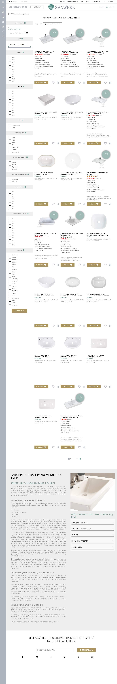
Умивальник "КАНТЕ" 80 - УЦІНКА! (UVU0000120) (71, 52)
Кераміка (15, 179)
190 (13, 237)
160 (13, 226)
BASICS (14, 262)
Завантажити (96, 1)
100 (13, 192)
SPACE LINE (15, 298)
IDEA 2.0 (14, 269)
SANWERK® (15, 152)
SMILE (14, 295)
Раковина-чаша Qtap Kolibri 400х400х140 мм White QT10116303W (44, 296)
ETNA (13, 267)
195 (13, 240)
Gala (13, 137)
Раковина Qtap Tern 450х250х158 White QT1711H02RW (43, 417)
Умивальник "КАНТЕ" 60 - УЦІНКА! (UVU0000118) (44, 52)
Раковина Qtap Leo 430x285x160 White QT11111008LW (42, 356)
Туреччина (15, 167)
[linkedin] (27, 657)
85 (12, 208)
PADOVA (14, 286)
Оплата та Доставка (72, 1)
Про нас (62, 1)
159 (13, 223)
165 (13, 228)
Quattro (14, 149)
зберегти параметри (17, 33)
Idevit (13, 140)
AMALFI (14, 257)
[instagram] (41, 657)
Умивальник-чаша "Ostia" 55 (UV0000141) (45, 234)
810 (13, 74)
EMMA (14, 264)
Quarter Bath (15, 147)
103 (13, 113)
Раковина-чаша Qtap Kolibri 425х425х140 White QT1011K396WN (97, 235)
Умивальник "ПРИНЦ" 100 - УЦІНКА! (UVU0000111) (72, 416)
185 (13, 235)
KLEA (13, 274)
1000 (13, 79)
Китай (14, 164)
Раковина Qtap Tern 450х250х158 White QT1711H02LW (95, 356)
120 (13, 199)
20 (12, 98)
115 (13, 196)
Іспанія (14, 162)
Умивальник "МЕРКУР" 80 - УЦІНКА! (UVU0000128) (98, 112)
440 (13, 57)
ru (110, 7)
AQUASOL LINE (16, 259)
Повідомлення (25, 1)
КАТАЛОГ (37, 7)
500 (13, 62)
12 (12, 91)
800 (13, 71)
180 (13, 206)
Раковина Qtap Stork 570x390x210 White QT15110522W (43, 174)
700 (13, 69)
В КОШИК (41, 82)
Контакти (110, 1)
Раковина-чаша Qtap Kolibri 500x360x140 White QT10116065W (71, 296)
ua (113, 7)
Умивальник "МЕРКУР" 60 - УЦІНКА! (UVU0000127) (98, 52)
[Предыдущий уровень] (12, 14)
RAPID (14, 293)
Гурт (82, 1)
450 (13, 59)
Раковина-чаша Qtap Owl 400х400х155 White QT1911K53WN (71, 174)
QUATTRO (14, 291)
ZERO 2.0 (14, 305)
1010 (13, 81)
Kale (13, 142)
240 (13, 242)
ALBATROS (15, 255)
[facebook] (54, 657)
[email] (96, 657)
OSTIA (13, 283)
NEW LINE (15, 281)
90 (12, 110)
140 (13, 203)
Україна (14, 169)
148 (13, 221)
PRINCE (14, 288)
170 (13, 230)
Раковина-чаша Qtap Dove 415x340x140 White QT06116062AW (72, 113)
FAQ (104, 1)
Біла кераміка (16, 125)
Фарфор (14, 181)
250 (13, 245)
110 (13, 115)
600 (13, 64)
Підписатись (86, 650)
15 (12, 96)
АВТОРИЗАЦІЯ (13, 1)
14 (12, 93)
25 (12, 101)
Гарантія (88, 1)
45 (12, 105)
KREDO (14, 276)
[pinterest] (82, 657)
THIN (13, 300)
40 (12, 103)
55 (12, 108)
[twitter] (68, 657)
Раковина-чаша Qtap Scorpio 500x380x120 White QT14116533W (98, 296)
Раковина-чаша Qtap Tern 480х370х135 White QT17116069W (45, 113)
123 (13, 201)
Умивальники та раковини (21, 14)
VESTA (14, 303)
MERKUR (14, 279)
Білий (13, 127)
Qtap (13, 145)
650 (13, 67)
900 (13, 76)
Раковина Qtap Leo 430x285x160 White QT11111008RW (69, 356)
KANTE (14, 271)
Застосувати (19, 311)
